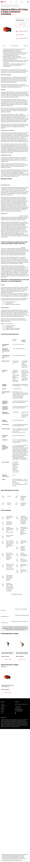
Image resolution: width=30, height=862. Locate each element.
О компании (3, 705)
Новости (2, 711)
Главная (2, 704)
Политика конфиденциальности (8, 860)
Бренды (2, 708)
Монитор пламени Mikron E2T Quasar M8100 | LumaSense (8, 653)
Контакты (2, 707)
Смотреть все (4, 666)
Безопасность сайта (18, 860)
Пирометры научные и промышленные (12, 4)
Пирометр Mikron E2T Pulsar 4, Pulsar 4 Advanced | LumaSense (8, 686)
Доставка (2, 709)
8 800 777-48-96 (17, 708)
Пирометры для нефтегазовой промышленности (9, 5)
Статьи (2, 712)
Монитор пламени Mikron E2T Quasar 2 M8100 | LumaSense (22, 653)
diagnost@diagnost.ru (19, 709)
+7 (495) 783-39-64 (18, 706)
